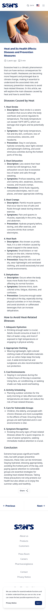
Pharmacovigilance (24, 564)
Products (24, 541)
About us (24, 536)
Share (24, 490)
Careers (24, 559)
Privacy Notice (24, 577)
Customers (24, 546)
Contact (24, 572)
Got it (38, 603)
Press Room (24, 554)
